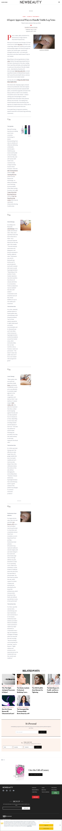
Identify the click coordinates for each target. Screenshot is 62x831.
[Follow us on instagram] (10, 790)
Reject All (46, 825)
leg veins (20, 44)
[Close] (60, 825)
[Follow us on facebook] (3, 790)
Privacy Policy (54, 789)
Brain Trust (44, 789)
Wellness (19, 686)
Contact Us (34, 787)
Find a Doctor (54, 787)
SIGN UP (42, 732)
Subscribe (4, 2)
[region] (31, 825)
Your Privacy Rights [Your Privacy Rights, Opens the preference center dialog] (46, 822)
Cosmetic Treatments (33, 16)
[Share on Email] (4, 759)
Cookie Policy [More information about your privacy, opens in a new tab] (29, 826)
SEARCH (38, 747)
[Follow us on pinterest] (7, 790)
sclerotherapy (10, 228)
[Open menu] (59, 2)
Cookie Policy (34, 792)
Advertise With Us (35, 789)
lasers (8, 385)
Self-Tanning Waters (12, 170)
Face (33, 686)
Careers (43, 787)
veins (8, 61)
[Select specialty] (18, 747)
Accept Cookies (46, 828)
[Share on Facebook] (2, 759)
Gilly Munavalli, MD (20, 71)
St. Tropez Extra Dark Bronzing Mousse (12, 192)
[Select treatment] (28, 747)
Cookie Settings (55, 793)
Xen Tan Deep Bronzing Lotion (11, 198)
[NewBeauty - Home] (31, 2)
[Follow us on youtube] (13, 790)
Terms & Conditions (45, 792)
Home (24, 16)
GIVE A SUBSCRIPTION (36, 774)
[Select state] (8, 747)
